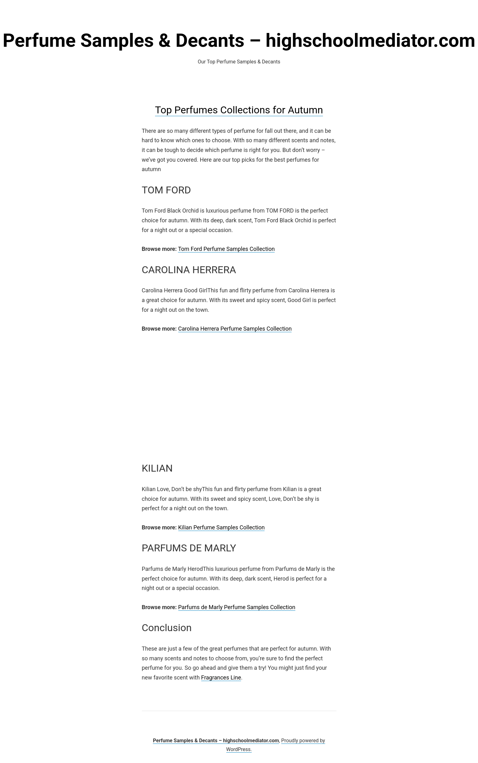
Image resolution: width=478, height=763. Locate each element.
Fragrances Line (221, 677)
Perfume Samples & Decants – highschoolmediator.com (239, 40)
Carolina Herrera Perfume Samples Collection (235, 328)
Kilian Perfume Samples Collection (221, 527)
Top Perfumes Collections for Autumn (239, 110)
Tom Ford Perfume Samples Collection (226, 249)
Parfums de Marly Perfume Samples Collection (236, 607)
